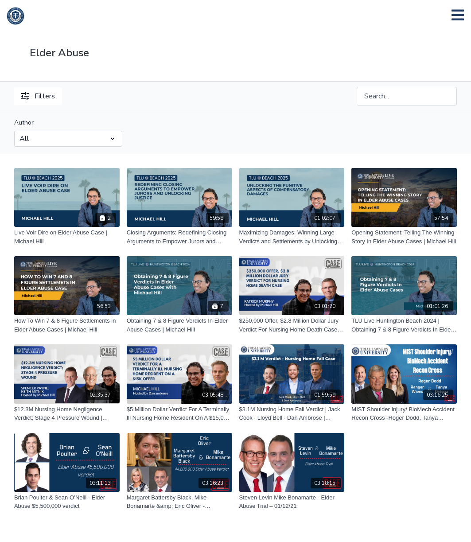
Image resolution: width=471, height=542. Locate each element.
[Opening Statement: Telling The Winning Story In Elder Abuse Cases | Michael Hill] (404, 237)
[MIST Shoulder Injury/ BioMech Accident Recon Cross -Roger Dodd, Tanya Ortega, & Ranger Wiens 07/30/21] (404, 413)
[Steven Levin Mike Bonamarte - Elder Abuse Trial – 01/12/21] (292, 502)
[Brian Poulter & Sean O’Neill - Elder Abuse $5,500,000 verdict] (67, 502)
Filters (38, 96)
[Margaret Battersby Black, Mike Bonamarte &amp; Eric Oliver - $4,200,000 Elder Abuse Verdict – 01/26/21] (179, 502)
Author (24, 122)
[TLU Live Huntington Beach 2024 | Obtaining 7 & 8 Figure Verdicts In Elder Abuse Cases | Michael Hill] (404, 325)
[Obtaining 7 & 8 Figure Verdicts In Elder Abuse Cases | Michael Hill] (179, 325)
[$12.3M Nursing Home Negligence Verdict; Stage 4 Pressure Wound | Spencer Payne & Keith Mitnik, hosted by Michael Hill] (67, 413)
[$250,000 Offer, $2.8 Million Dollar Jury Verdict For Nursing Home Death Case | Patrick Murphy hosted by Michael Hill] (292, 325)
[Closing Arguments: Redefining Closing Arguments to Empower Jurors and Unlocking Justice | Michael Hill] (179, 237)
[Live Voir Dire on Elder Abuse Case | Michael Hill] (67, 237)
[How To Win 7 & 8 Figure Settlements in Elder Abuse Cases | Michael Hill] (67, 325)
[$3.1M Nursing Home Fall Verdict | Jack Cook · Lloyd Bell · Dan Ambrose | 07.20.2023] (292, 413)
